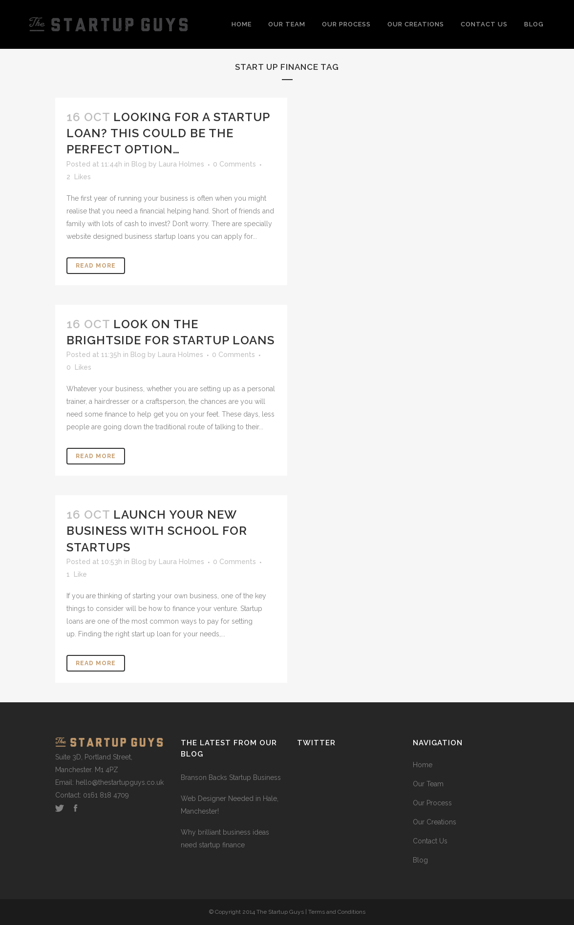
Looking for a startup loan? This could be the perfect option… (168, 133)
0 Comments (234, 164)
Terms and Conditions (336, 911)
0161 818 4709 (106, 795)
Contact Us (430, 841)
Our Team (428, 784)
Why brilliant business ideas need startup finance (225, 838)
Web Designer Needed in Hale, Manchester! (229, 805)
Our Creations (434, 822)
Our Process (432, 803)
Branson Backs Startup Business (231, 777)
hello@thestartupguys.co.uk (120, 782)
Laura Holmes (181, 164)
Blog (139, 164)
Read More (96, 265)
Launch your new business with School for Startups (156, 530)
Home (422, 765)
